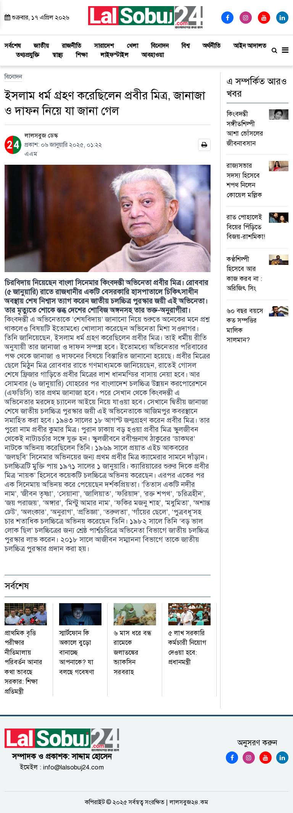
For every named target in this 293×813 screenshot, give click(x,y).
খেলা (132, 46)
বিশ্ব (186, 46)
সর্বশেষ (13, 46)
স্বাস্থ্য (57, 55)
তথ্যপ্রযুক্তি (27, 55)
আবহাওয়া (153, 55)
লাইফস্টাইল (114, 55)
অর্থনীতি (212, 46)
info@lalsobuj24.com (73, 767)
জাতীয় (41, 46)
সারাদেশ (104, 46)
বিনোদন (160, 46)
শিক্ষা (81, 55)
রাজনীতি (71, 46)
